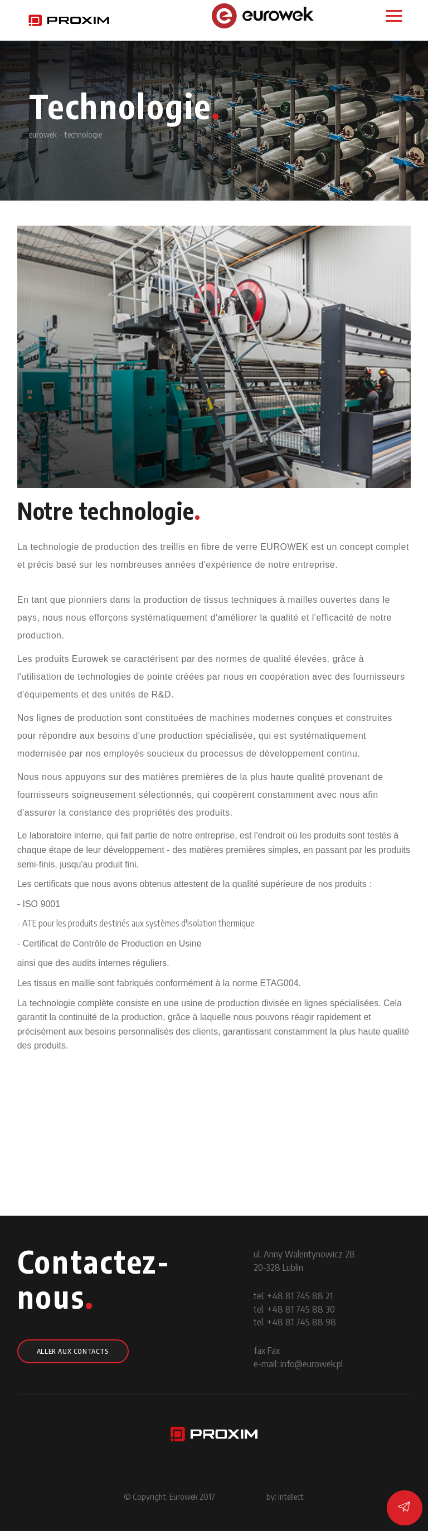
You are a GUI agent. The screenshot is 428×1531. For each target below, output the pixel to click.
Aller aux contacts (73, 1351)
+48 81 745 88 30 (301, 1309)
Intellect (291, 1496)
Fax (274, 1350)
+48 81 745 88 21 (300, 1295)
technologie (83, 134)
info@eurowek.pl (311, 1363)
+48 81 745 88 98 (301, 1321)
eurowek (43, 134)
